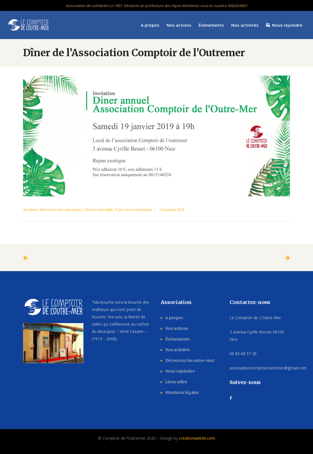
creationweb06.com (197, 438)
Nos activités (177, 349)
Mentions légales (182, 392)
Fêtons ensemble (98, 210)
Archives (30, 210)
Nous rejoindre (180, 371)
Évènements (177, 339)
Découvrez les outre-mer (189, 360)
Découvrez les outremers (61, 210)
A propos (174, 317)
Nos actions (176, 328)
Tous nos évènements (133, 210)
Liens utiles (176, 381)
